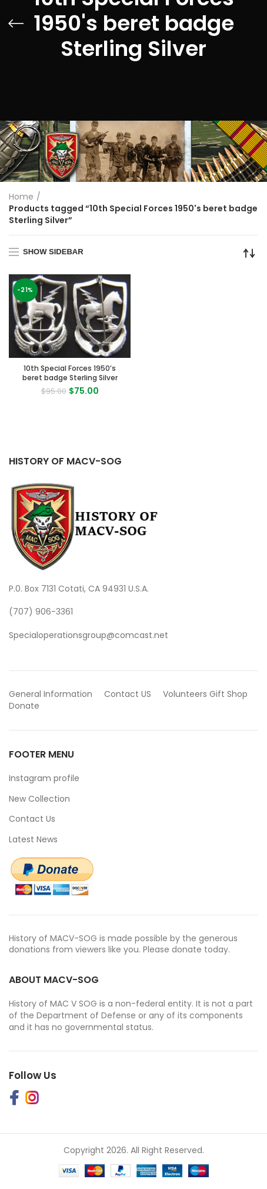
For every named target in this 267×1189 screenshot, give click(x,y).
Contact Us (32, 819)
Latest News (33, 839)
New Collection (39, 799)
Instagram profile (44, 778)
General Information (50, 694)
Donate (25, 706)
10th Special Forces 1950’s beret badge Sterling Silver (70, 373)
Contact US (127, 694)
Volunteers (185, 694)
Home (21, 196)
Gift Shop (228, 694)
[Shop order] (249, 253)
